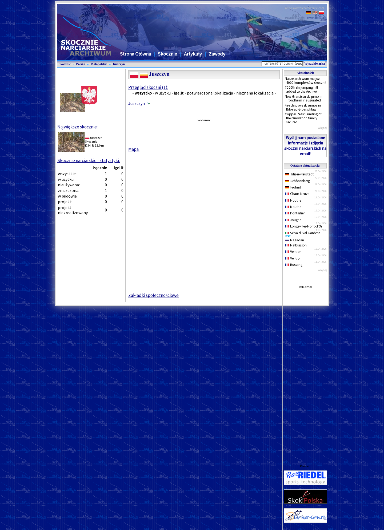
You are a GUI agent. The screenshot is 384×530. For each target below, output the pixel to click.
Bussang (293, 264)
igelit (179, 93)
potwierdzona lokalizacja (210, 93)
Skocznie (167, 54)
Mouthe (293, 200)
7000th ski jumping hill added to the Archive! (301, 89)
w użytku (163, 93)
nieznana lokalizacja (255, 93)
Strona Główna (135, 54)
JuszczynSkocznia (93, 139)
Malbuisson (296, 245)
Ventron (293, 251)
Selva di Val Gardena (304, 234)
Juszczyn (119, 64)
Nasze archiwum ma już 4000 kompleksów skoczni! (305, 80)
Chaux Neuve (297, 193)
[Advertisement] (305, 371)
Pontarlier (295, 213)
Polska (80, 64)
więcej (322, 128)
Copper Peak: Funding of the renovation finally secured (303, 118)
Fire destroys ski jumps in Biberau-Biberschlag (303, 107)
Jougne (293, 220)
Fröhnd (293, 187)
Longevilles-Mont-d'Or (303, 226)
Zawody (217, 54)
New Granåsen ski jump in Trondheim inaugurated (303, 98)
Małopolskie (98, 64)
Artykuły (193, 54)
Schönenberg (297, 181)
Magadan (294, 240)
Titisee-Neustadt (299, 174)
